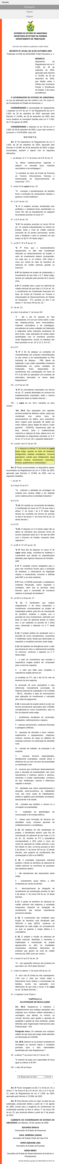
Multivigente (29, 7)
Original (29, 16)
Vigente (29, 12)
